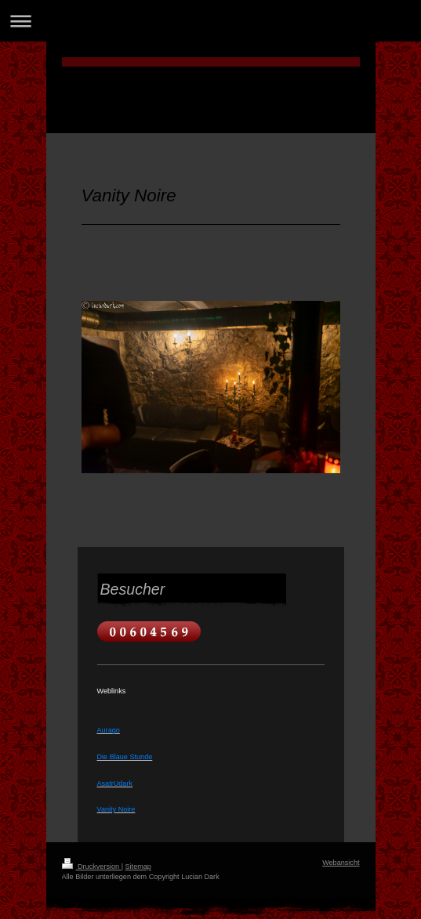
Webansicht (340, 863)
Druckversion (92, 866)
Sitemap (138, 866)
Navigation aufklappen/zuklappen (210, 21)
